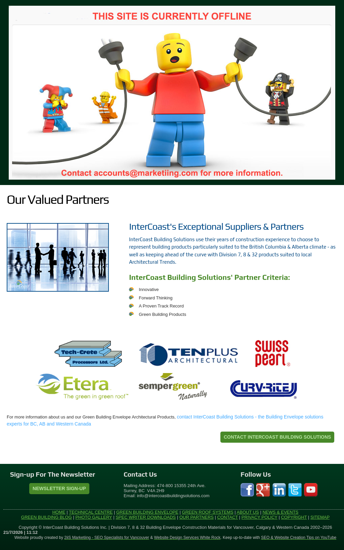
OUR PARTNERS (196, 517)
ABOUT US (248, 512)
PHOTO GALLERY (93, 517)
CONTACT (227, 517)
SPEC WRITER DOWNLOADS (146, 517)
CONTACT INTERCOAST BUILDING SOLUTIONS (277, 437)
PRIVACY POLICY (259, 517)
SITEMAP (320, 517)
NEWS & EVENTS (280, 512)
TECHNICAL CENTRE (91, 512)
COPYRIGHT (294, 517)
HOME (59, 512)
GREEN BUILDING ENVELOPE (147, 512)
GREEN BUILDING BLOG (46, 517)
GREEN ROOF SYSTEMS (207, 512)
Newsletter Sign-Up (59, 488)
